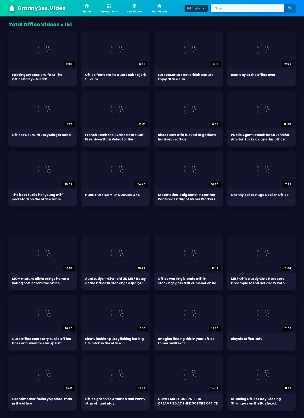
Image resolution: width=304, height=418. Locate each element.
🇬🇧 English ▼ (196, 8)
